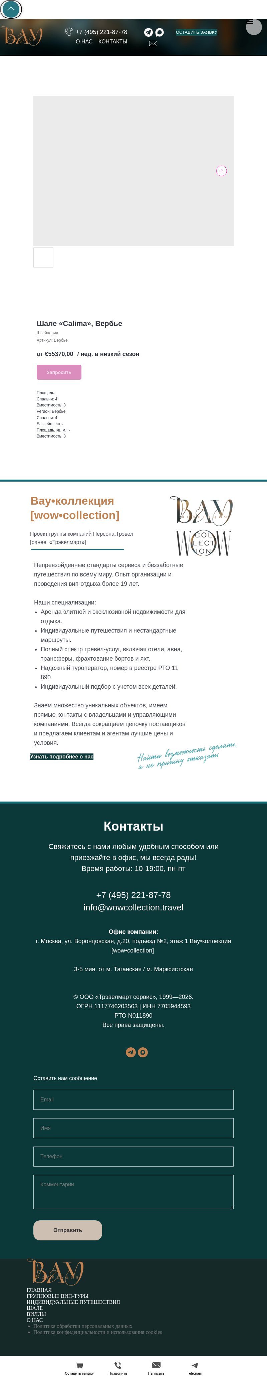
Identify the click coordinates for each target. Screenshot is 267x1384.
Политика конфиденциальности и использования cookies (97, 1332)
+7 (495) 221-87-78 (133, 895)
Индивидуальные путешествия (73, 1302)
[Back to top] (11, 9)
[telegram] (131, 1055)
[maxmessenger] (143, 1055)
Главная (39, 1290)
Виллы (36, 1314)
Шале (35, 1308)
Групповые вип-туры (57, 1296)
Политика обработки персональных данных (82, 1326)
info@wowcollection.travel (133, 907)
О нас (35, 1320)
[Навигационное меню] (249, 21)
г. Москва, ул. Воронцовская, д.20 (82, 941)
